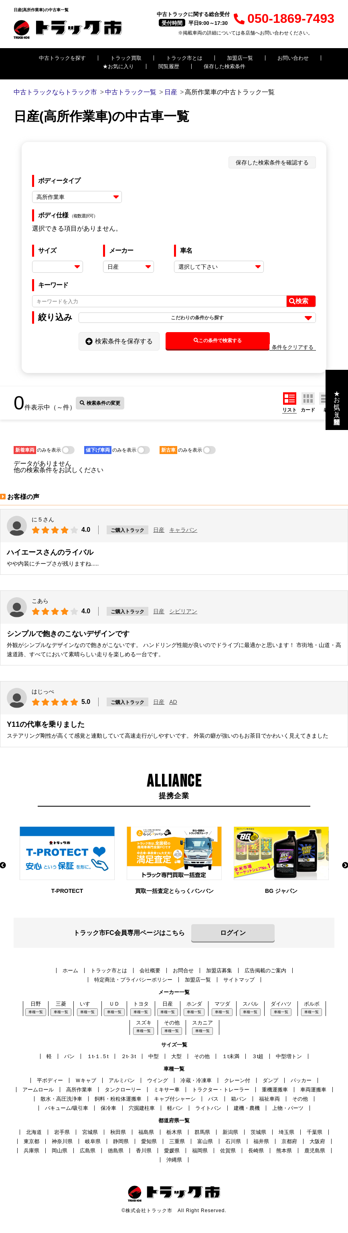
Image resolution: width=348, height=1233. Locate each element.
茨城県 (258, 1132)
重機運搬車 (275, 1090)
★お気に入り (118, 66)
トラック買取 (126, 58)
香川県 (144, 1151)
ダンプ (270, 1080)
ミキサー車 (167, 1090)
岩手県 (62, 1132)
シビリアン (183, 611)
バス (213, 1099)
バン (69, 1056)
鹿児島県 (314, 1151)
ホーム (70, 970)
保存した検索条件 (224, 66)
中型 (153, 1056)
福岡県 (200, 1151)
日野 (35, 1003)
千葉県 (314, 1132)
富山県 (205, 1141)
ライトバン (208, 1108)
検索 (298, 301)
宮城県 (90, 1132)
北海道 (34, 1132)
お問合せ (183, 970)
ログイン (233, 932)
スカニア (202, 1022)
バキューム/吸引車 (66, 1108)
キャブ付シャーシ (175, 1099)
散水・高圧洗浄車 (61, 1099)
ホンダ (194, 1003)
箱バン (239, 1099)
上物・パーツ (287, 1108)
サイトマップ (239, 980)
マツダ (222, 1003)
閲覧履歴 (168, 66)
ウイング (157, 1080)
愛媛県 (172, 1151)
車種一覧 (35, 1012)
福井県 (261, 1141)
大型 (176, 1056)
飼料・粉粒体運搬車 (118, 1099)
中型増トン (289, 1056)
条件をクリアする (293, 347)
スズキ (144, 1022)
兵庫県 (31, 1151)
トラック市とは (184, 58)
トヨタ (141, 1003)
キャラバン (183, 530)
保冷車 (108, 1108)
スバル (250, 1003)
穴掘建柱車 (142, 1108)
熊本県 (284, 1151)
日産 (158, 530)
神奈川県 (62, 1141)
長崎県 (256, 1151)
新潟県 (230, 1132)
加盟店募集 (219, 970)
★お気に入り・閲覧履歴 (337, 400)
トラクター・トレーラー (220, 1090)
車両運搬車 (313, 1090)
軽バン (175, 1108)
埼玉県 (286, 1132)
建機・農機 (247, 1108)
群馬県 (202, 1132)
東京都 (31, 1141)
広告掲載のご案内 (265, 970)
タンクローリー (123, 1090)
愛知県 (149, 1141)
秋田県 (118, 1132)
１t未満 (230, 1056)
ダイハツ (281, 1003)
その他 (172, 1022)
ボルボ (312, 1003)
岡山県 (59, 1151)
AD (173, 702)
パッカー (301, 1080)
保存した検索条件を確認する (272, 162)
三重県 (177, 1141)
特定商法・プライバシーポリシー (133, 980)
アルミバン (122, 1080)
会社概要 (150, 970)
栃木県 (174, 1132)
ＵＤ (114, 1003)
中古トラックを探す (62, 58)
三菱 (61, 1003)
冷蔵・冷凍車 (196, 1080)
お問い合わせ (293, 58)
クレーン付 (237, 1080)
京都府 (289, 1141)
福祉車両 (269, 1099)
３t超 (258, 1056)
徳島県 (115, 1151)
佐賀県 (228, 1151)
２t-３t (128, 1056)
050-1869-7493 (284, 18)
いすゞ (87, 1003)
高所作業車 (79, 1090)
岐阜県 (93, 1141)
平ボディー (50, 1080)
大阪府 (317, 1141)
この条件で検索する (218, 340)
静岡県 (121, 1141)
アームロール (38, 1090)
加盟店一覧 (240, 58)
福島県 (146, 1132)
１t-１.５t (98, 1056)
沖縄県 (174, 1160)
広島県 (87, 1151)
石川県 (233, 1141)
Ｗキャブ (85, 1080)
